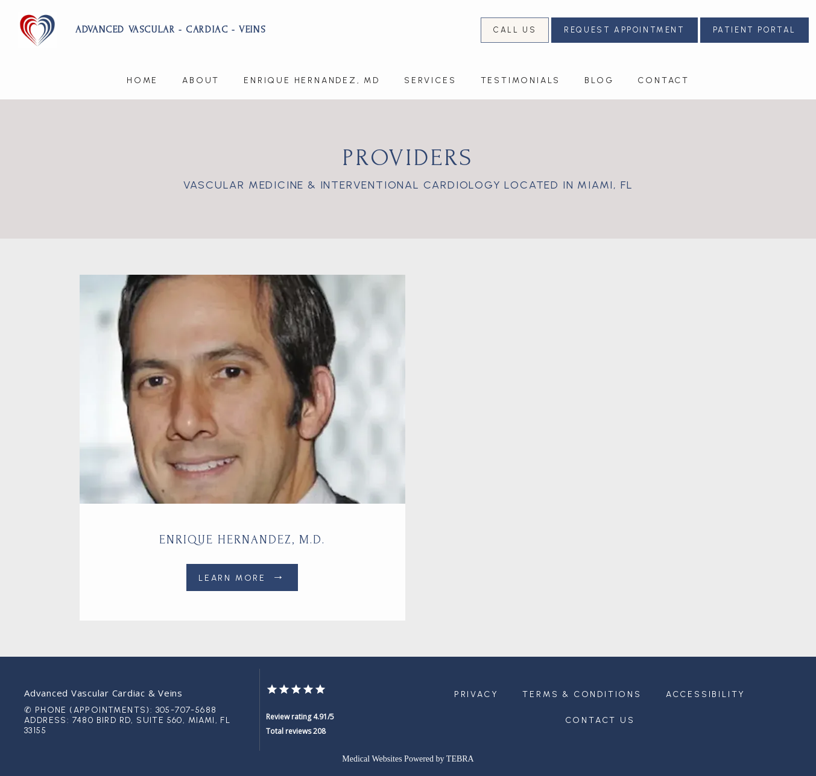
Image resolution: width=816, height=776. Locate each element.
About (201, 80)
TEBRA (460, 758)
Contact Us (600, 720)
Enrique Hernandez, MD (312, 80)
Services (430, 80)
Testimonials (521, 80)
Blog (598, 80)
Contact (663, 80)
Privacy (476, 694)
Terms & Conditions (581, 694)
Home (142, 80)
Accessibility (705, 694)
